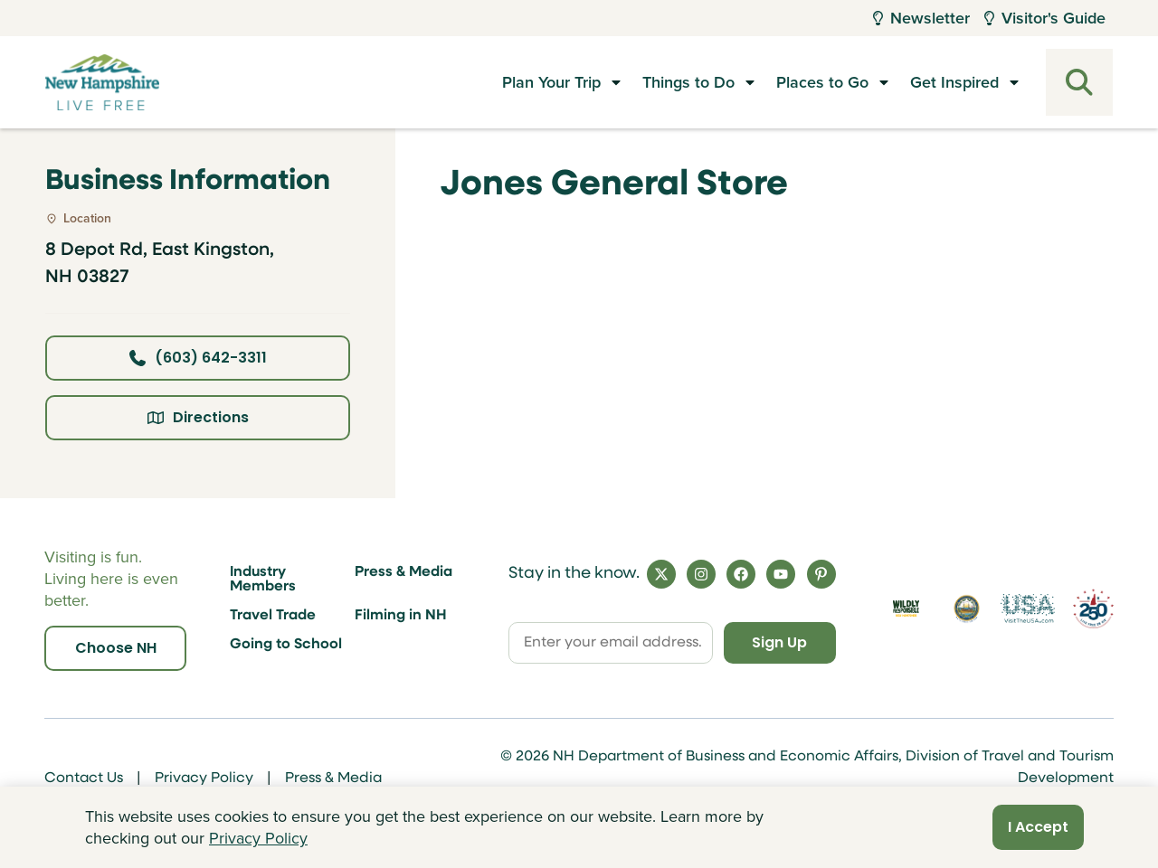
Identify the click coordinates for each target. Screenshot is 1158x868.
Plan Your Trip (551, 82)
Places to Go (822, 82)
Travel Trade (273, 616)
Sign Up (779, 642)
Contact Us (83, 778)
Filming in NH (401, 616)
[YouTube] (780, 574)
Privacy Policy (204, 778)
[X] (661, 574)
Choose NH (116, 647)
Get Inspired (954, 82)
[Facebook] (740, 574)
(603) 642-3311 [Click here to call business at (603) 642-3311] (198, 357)
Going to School (286, 644)
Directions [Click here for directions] (198, 417)
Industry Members (263, 579)
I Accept (1038, 826)
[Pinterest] (821, 574)
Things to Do (688, 82)
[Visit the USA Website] (1027, 608)
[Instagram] (701, 574)
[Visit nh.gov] (967, 608)
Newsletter (921, 18)
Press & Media (403, 572)
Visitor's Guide (1045, 18)
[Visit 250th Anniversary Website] (1093, 608)
